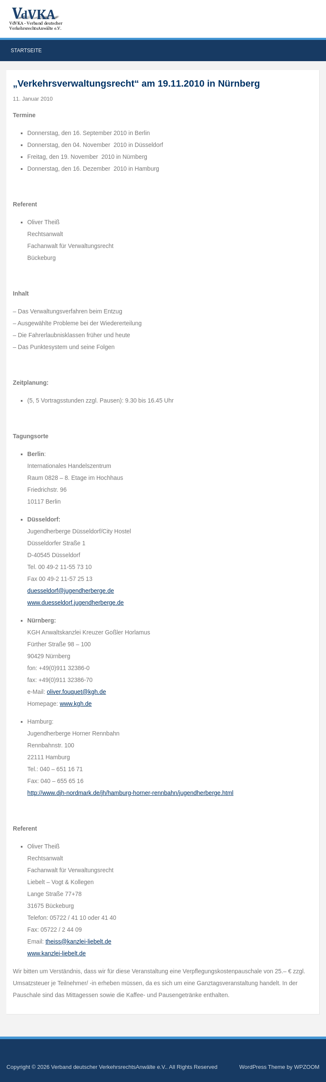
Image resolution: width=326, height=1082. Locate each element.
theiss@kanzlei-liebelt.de (78, 941)
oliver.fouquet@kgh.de (76, 691)
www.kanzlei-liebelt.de (56, 953)
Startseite (26, 51)
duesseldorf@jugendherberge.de (70, 590)
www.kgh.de (76, 703)
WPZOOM (307, 1067)
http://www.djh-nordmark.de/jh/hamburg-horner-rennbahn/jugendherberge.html (130, 792)
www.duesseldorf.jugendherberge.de (75, 602)
